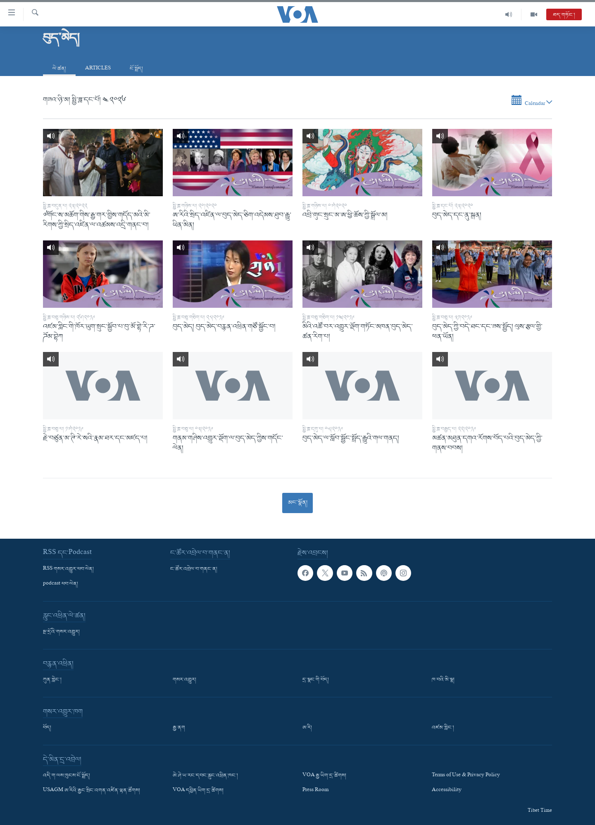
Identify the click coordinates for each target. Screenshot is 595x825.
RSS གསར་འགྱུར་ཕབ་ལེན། (68, 569)
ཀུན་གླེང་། (52, 680)
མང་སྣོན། (297, 503)
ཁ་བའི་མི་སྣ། (443, 680)
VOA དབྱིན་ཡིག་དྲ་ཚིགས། (198, 791)
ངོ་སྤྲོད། (136, 68)
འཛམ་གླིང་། (443, 728)
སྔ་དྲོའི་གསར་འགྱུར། (61, 632)
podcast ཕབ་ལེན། (60, 584)
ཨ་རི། (307, 728)
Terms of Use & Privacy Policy (466, 776)
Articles (98, 68)
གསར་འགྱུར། (184, 680)
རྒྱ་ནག (179, 728)
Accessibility (447, 791)
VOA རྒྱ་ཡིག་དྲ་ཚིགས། (324, 776)
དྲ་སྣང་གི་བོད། (315, 680)
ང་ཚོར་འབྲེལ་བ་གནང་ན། (193, 569)
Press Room (315, 791)
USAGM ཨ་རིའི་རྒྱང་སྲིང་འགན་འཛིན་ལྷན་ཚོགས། (91, 791)
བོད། (47, 728)
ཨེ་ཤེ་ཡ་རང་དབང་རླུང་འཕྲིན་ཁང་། (205, 776)
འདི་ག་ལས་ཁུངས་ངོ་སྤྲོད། (66, 776)
